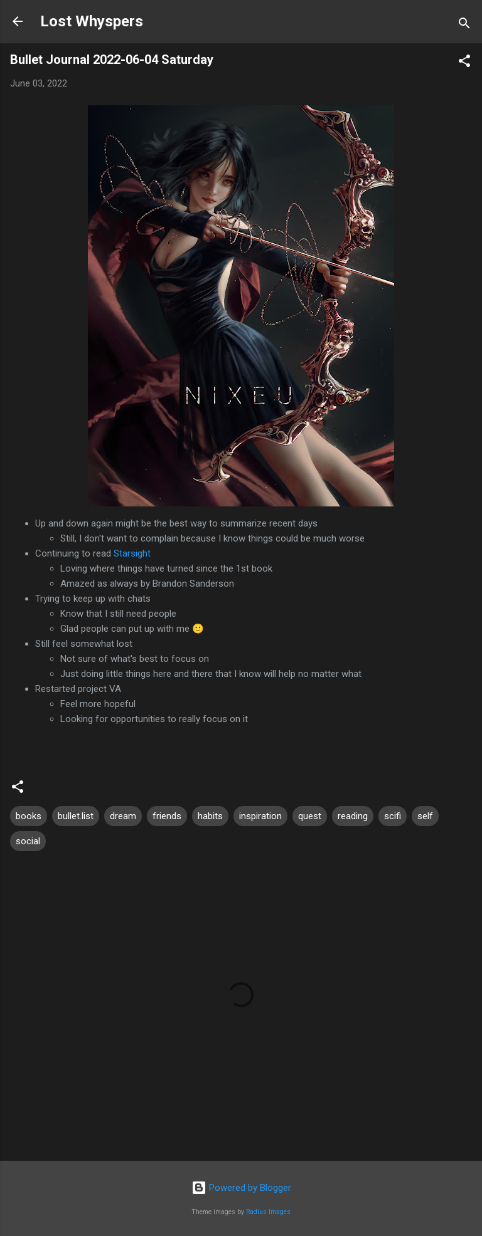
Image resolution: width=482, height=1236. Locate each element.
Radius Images (268, 1212)
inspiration (260, 816)
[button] (464, 63)
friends (167, 816)
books (28, 816)
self (425, 816)
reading (353, 816)
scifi (392, 816)
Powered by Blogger (241, 1187)
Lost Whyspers (91, 21)
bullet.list (76, 816)
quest (309, 816)
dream (123, 816)
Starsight (132, 553)
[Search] (464, 25)
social (28, 841)
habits (210, 816)
